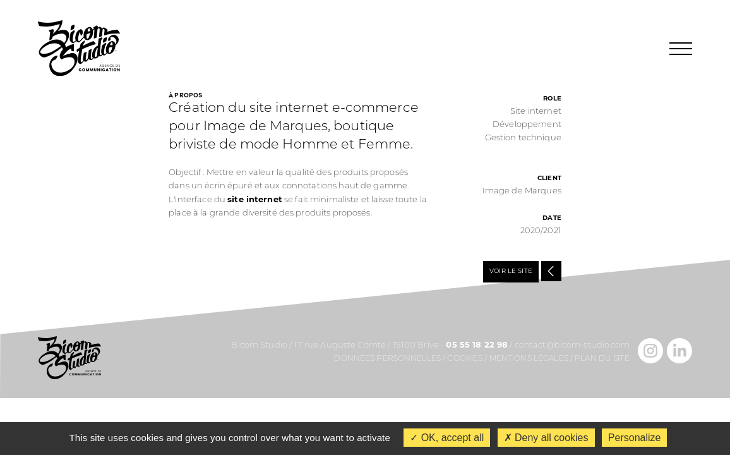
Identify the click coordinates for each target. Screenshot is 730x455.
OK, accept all (447, 437)
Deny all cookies (546, 437)
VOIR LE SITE (510, 271)
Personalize (634, 437)
